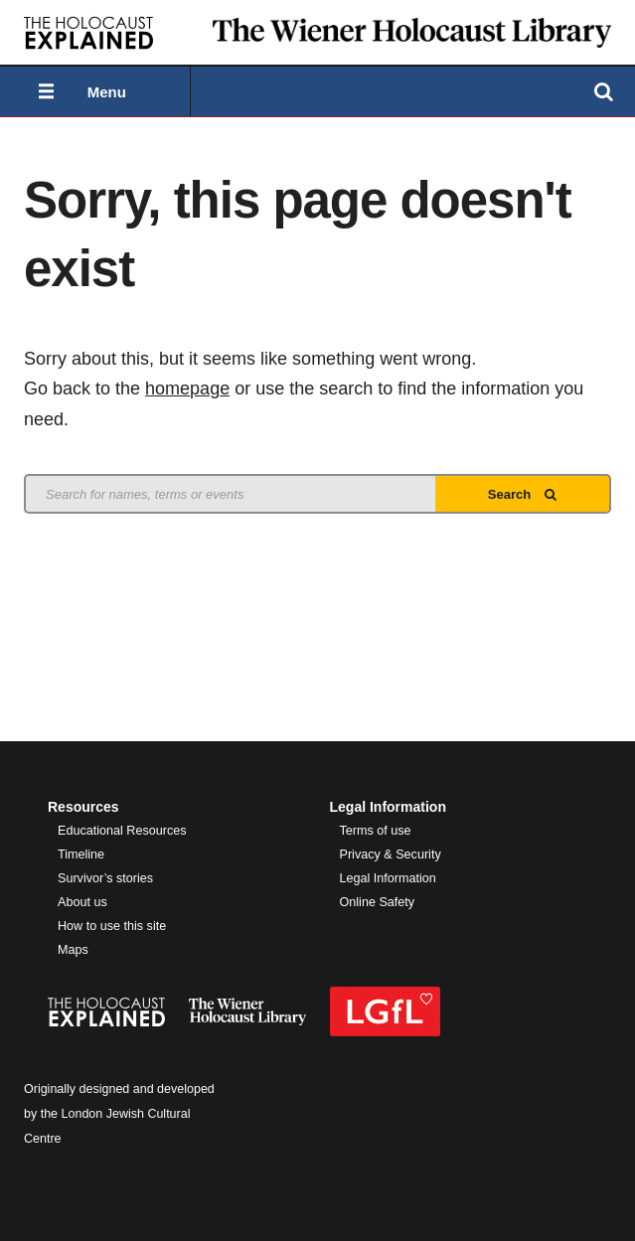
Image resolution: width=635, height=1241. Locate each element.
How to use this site (112, 926)
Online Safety (377, 902)
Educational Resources (122, 831)
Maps (73, 950)
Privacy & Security (390, 854)
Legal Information (388, 878)
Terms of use (375, 831)
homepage (187, 388)
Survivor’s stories (105, 878)
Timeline (81, 854)
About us (82, 902)
